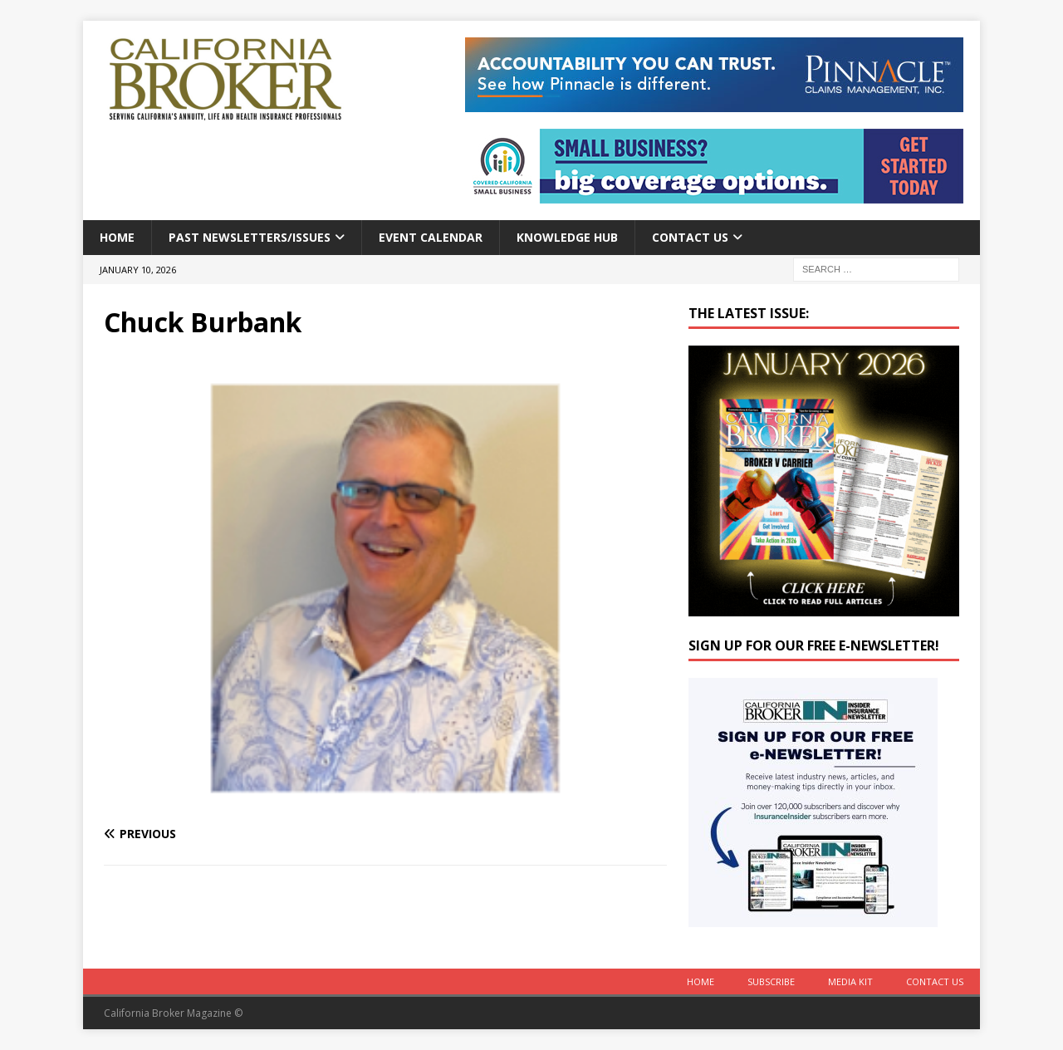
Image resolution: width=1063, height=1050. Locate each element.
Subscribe (771, 981)
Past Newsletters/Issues (250, 237)
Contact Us (690, 237)
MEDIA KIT (850, 981)
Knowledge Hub (567, 237)
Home (117, 237)
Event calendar (431, 237)
